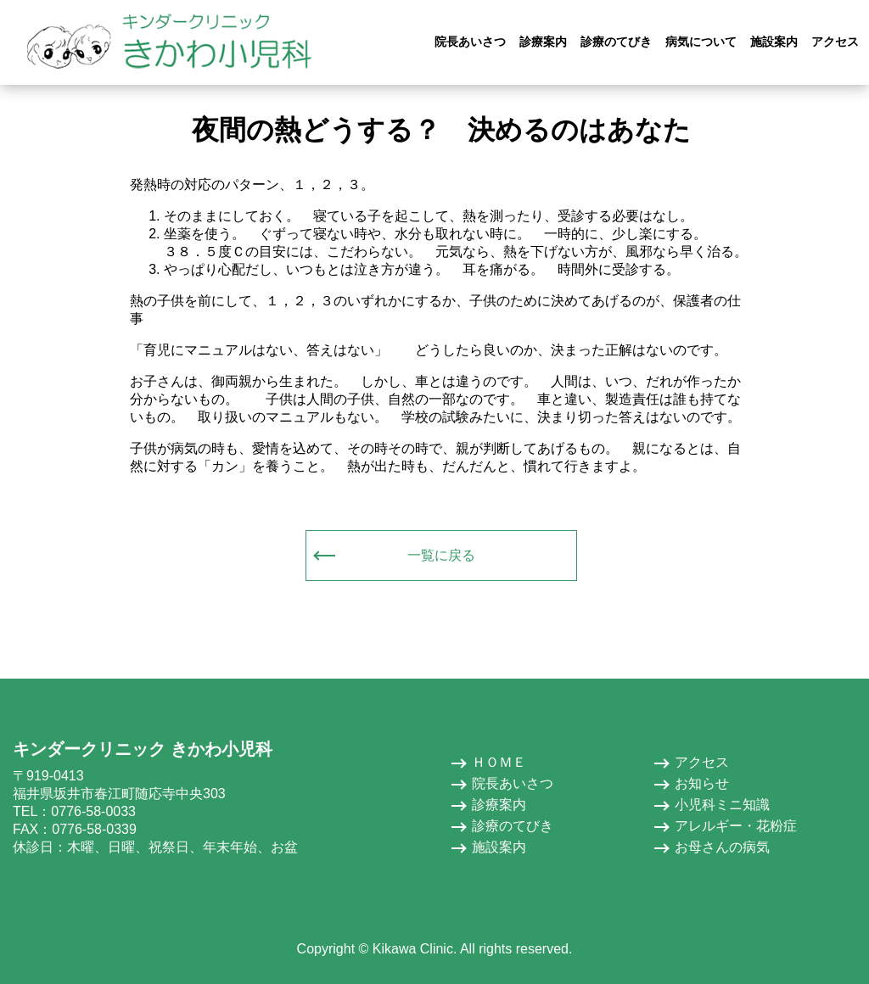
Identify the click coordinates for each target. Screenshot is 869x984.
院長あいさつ (512, 783)
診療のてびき (512, 826)
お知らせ (702, 783)
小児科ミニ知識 (722, 804)
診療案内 (499, 804)
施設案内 (499, 847)
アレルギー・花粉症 (736, 826)
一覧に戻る (441, 555)
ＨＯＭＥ (499, 762)
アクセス (702, 762)
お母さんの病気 (722, 847)
